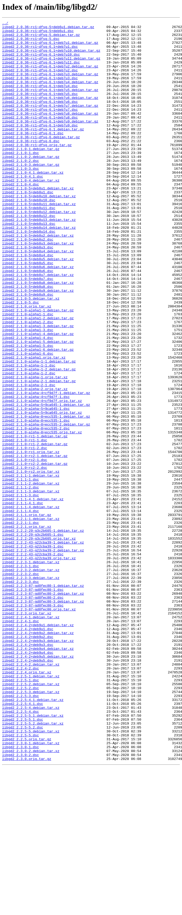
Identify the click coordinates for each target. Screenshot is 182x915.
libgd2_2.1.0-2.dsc (20, 189)
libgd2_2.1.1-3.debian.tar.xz (30, 585)
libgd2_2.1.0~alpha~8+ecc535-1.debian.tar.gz (46, 495)
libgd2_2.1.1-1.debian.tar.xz (30, 566)
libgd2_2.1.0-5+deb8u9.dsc (27, 349)
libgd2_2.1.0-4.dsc (20, 217)
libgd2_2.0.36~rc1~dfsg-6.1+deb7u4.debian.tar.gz (50, 94)
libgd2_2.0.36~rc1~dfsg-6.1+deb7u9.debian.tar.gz (50, 141)
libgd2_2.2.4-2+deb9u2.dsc (27, 760)
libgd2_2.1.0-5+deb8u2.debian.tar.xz (38, 278)
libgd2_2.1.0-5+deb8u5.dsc (27, 311)
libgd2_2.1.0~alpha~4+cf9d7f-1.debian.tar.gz (46, 467)
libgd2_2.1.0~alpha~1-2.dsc (28, 443)
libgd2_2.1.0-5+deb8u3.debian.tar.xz (38, 288)
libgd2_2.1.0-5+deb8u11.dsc (28, 245)
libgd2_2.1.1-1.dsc (20, 571)
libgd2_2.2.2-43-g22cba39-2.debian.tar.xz (43, 656)
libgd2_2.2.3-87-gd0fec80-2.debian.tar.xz (43, 708)
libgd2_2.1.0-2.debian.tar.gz (30, 184)
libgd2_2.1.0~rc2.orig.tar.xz (30, 562)
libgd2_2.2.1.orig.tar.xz (26, 628)
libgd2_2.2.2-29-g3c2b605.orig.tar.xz (39, 642)
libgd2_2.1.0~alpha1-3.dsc (27, 392)
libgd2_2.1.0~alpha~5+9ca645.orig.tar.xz (42, 491)
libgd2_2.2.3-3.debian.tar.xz (30, 689)
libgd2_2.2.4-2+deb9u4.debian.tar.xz (38, 774)
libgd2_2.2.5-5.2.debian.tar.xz (32, 864)
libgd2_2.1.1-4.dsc (20, 609)
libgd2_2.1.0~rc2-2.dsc (24, 557)
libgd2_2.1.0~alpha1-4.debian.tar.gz (38, 396)
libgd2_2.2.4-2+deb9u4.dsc (27, 779)
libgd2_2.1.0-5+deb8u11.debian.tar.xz (39, 240)
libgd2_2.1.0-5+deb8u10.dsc (28, 236)
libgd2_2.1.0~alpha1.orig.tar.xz (34, 425)
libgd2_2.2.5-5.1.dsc (22, 859)
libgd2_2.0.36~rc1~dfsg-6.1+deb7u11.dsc (41, 70)
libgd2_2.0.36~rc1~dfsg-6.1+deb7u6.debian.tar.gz (50, 113)
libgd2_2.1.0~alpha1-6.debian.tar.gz (38, 415)
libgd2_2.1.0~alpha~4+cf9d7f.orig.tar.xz (42, 477)
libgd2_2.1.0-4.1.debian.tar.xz (32, 203)
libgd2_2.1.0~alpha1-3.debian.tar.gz (38, 387)
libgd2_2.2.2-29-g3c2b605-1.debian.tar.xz (43, 632)
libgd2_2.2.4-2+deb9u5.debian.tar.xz (38, 783)
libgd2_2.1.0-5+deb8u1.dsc (27, 226)
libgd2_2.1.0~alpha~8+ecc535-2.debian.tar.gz (46, 505)
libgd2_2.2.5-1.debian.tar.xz (30, 807)
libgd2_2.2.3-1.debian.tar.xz (30, 670)
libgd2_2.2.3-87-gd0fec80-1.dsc (32, 703)
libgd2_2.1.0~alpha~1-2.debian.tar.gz (39, 439)
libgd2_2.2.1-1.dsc (20, 623)
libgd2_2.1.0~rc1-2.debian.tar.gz (35, 528)
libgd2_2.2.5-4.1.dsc (22, 840)
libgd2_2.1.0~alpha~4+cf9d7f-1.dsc (35, 472)
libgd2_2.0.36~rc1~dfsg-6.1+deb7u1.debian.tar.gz (50, 47)
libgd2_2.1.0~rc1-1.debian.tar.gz (35, 519)
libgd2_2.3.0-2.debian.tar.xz (30, 897)
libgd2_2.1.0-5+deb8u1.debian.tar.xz (38, 222)
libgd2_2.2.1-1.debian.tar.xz (30, 618)
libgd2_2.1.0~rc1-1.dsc (24, 524)
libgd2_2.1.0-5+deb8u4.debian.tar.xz (38, 297)
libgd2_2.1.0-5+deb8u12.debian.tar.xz (39, 250)
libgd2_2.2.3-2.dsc (20, 684)
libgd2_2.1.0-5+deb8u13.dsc (28, 264)
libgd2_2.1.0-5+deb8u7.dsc (27, 330)
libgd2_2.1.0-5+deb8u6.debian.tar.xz (38, 316)
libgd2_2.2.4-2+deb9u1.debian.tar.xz (38, 746)
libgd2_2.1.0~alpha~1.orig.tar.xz (35, 448)
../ (5, 23)
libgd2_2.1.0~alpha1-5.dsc (27, 410)
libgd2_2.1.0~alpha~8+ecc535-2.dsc (35, 510)
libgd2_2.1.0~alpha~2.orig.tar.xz (35, 462)
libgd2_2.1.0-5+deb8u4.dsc (27, 302)
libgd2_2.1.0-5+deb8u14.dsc (28, 274)
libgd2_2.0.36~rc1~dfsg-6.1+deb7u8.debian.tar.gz (50, 132)
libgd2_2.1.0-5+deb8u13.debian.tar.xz (39, 259)
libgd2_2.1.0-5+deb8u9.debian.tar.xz (38, 344)
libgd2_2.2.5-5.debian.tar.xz (30, 873)
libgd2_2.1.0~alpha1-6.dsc (27, 420)
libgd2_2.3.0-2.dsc (20, 902)
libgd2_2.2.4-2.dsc (20, 798)
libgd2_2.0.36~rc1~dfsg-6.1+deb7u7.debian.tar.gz (50, 122)
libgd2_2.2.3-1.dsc (20, 675)
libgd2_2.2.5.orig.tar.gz (26, 883)
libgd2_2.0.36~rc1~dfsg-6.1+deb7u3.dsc (40, 89)
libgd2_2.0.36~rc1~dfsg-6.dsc (30, 165)
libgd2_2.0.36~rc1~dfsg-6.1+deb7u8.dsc (40, 137)
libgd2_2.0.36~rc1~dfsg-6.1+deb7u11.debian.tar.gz (51, 66)
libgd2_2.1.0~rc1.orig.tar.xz (30, 538)
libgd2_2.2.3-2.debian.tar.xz (30, 680)
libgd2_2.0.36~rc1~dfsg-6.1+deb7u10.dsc (41, 61)
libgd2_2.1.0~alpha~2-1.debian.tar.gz (39, 453)
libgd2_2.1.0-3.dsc (20, 198)
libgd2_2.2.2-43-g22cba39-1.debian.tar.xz (43, 647)
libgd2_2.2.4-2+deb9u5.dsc (27, 788)
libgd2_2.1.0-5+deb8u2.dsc (27, 283)
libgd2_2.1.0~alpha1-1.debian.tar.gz (38, 368)
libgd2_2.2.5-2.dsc (20, 821)
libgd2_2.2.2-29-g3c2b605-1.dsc (32, 637)
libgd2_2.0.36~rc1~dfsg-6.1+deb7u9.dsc (40, 146)
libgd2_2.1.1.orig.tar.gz (26, 613)
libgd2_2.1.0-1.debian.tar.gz (30, 174)
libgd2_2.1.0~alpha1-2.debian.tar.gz (38, 377)
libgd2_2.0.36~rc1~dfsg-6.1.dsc (32, 155)
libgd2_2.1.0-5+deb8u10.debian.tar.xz (39, 231)
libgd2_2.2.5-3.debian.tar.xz (30, 826)
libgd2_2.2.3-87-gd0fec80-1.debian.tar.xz (43, 698)
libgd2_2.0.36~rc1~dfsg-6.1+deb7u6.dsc (40, 118)
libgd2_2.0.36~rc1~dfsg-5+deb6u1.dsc (38, 33)
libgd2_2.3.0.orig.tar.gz (26, 906)
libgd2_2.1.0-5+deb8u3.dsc (27, 292)
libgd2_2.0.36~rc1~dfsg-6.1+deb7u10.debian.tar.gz (51, 56)
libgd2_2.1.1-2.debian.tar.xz (30, 576)
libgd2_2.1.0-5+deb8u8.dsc (27, 340)
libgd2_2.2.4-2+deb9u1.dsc (27, 750)
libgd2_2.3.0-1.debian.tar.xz (30, 887)
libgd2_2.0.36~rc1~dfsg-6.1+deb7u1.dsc (40, 52)
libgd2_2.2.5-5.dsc (20, 878)
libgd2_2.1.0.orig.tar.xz (26, 363)
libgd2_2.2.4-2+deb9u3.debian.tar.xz (38, 765)
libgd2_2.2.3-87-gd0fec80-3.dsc (32, 722)
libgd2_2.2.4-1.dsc (20, 741)
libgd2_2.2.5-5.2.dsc (22, 868)
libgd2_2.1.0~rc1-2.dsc (24, 533)
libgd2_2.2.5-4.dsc (20, 850)
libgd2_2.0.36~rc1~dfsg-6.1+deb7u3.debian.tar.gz (50, 85)
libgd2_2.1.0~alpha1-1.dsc (27, 373)
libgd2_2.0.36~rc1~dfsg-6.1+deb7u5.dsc (40, 108)
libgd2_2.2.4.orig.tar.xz (26, 802)
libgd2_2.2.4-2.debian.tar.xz (30, 793)
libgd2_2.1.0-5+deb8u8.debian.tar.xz (38, 335)
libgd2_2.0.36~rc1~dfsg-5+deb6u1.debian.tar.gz (48, 28)
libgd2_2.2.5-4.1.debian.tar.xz (32, 835)
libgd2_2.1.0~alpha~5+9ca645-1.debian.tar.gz (46, 481)
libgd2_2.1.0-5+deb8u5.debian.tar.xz (38, 307)
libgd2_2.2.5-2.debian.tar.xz (30, 817)
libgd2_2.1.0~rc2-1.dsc (24, 547)
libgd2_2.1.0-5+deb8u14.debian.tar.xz (39, 269)
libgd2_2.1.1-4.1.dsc (22, 599)
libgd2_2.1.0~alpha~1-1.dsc (28, 434)
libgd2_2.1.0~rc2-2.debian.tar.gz (35, 552)
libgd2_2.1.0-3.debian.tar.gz (30, 193)
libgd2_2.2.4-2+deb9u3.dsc (27, 769)
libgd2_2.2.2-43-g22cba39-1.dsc (32, 651)
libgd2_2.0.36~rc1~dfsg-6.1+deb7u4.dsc (40, 99)
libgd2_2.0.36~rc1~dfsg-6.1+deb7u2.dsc (40, 80)
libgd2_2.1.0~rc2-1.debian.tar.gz (35, 543)
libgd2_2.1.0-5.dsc (20, 359)
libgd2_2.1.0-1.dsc (20, 179)
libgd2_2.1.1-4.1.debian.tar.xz (32, 595)
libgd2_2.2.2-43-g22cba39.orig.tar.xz (39, 665)
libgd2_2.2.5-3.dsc (20, 831)
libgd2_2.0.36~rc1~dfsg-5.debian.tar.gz (41, 37)
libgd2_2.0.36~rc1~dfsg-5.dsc (30, 42)
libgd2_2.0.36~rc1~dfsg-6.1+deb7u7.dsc (40, 127)
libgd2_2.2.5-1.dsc (20, 812)
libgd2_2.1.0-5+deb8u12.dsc (28, 255)
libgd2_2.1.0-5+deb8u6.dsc (27, 321)
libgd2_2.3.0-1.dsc (20, 892)
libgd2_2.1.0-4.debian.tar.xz (30, 212)
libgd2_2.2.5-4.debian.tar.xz (30, 845)
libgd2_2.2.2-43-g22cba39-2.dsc (32, 661)
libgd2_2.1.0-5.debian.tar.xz (30, 354)
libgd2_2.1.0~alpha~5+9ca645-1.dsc (35, 486)
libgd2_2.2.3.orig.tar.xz (26, 732)
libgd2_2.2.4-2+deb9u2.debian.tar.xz (38, 755)
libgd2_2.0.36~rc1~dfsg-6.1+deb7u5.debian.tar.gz (50, 104)
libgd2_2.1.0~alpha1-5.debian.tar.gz (38, 406)
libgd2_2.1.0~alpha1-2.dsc (27, 382)
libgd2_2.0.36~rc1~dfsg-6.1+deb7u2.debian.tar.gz (50, 75)
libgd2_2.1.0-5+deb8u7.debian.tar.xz (38, 325)
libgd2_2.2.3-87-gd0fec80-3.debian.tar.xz (43, 717)
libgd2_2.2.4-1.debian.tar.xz (30, 736)
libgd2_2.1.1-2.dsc (20, 580)
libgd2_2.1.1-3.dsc (20, 590)
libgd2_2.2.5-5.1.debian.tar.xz (32, 854)
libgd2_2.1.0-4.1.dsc (22, 207)
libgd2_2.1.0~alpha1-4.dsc (27, 401)
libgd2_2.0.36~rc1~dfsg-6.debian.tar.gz (41, 160)
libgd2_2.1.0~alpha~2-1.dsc (28, 458)
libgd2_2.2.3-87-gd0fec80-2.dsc (32, 713)
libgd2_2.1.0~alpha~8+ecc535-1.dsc (35, 500)
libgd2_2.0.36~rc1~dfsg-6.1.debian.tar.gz (43, 151)
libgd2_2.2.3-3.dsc (20, 694)
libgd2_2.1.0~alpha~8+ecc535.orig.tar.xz (42, 514)
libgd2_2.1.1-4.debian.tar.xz (30, 604)
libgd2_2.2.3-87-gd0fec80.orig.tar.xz (39, 727)
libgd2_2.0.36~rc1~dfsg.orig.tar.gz (37, 170)
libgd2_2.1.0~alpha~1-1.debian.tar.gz (39, 429)
